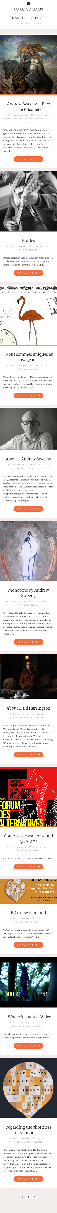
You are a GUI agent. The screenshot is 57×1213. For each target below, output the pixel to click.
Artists (28, 119)
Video (41, 1026)
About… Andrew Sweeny (28, 459)
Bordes (28, 240)
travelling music (28, 18)
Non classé (46, 119)
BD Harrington (31, 717)
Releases (28, 122)
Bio (43, 468)
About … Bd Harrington (28, 708)
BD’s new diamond (28, 912)
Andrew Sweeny (15, 119)
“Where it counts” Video (28, 1017)
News (36, 119)
